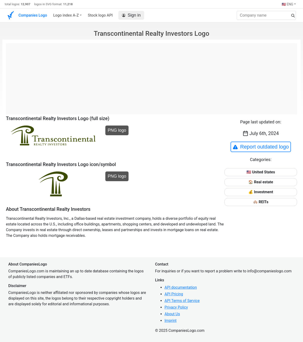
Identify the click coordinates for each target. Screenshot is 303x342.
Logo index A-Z (66, 15)
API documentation (181, 287)
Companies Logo (32, 15)
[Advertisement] (151, 76)
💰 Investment (260, 192)
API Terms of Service (182, 300)
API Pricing (174, 294)
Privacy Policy (176, 307)
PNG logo (117, 130)
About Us (172, 314)
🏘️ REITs (260, 202)
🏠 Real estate (260, 182)
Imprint (171, 320)
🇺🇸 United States (260, 172)
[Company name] (266, 15)
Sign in (131, 15)
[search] (291, 16)
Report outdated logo (261, 147)
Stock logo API (100, 15)
